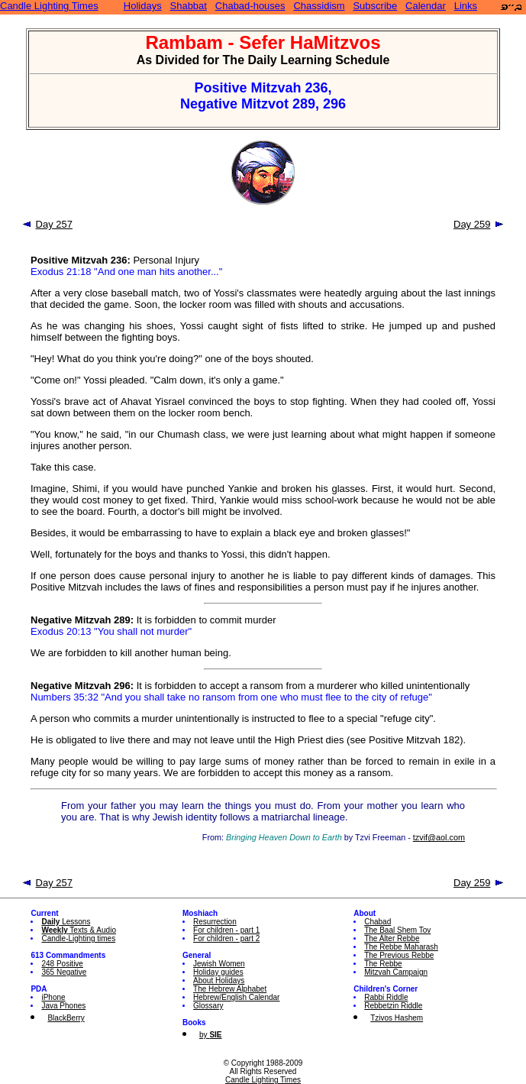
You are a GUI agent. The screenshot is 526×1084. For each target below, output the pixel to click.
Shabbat (188, 5)
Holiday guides (218, 972)
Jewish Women (219, 963)
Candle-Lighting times (78, 938)
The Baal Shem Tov (397, 930)
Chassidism (318, 5)
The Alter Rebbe (391, 938)
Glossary (208, 1005)
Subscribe (375, 5)
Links (465, 5)
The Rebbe (383, 963)
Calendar (425, 5)
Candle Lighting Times (49, 5)
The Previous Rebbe (399, 955)
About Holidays (218, 980)
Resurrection (215, 921)
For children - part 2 (226, 938)
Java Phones (63, 1005)
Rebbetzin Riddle (393, 1005)
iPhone (53, 997)
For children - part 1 (226, 930)
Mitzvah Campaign (396, 972)
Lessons (65, 921)
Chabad (377, 921)
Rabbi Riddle (386, 997)
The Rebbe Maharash (401, 947)
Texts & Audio (78, 930)
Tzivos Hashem (396, 1018)
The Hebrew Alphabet (229, 989)
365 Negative (63, 972)
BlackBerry (65, 1018)
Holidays (143, 5)
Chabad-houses (250, 5)
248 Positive (61, 963)
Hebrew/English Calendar (236, 997)
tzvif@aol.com (439, 837)
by (210, 1035)
